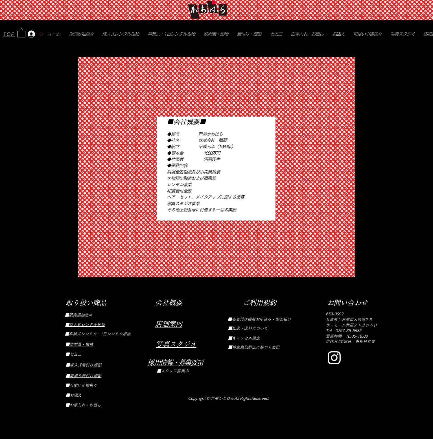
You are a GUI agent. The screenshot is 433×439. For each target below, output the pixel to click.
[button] (21, 32)
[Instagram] (334, 357)
